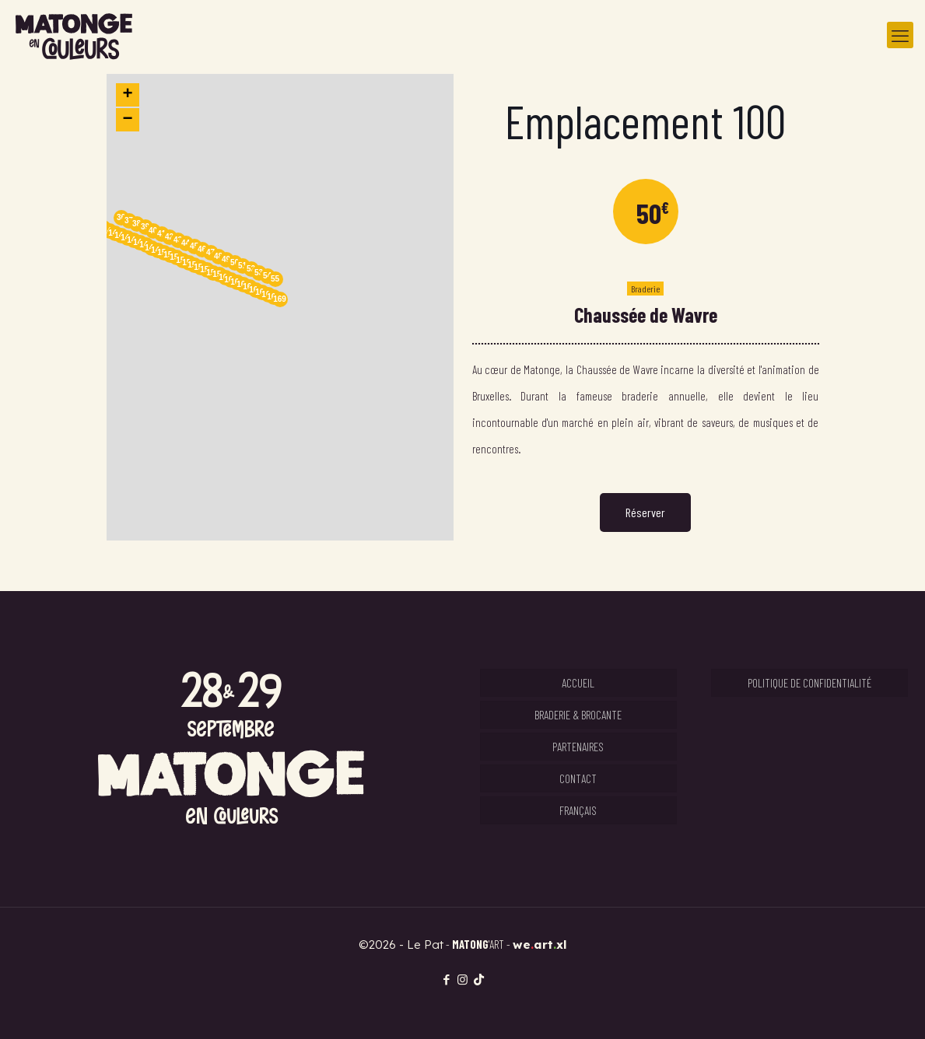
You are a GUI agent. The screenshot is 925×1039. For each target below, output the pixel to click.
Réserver (645, 512)
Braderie (645, 288)
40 (153, 230)
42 (169, 237)
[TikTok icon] (479, 979)
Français (578, 810)
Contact (578, 778)
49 (226, 259)
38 (136, 223)
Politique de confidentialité (809, 683)
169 (279, 299)
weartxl (540, 944)
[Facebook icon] (446, 979)
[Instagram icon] (462, 979)
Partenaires (578, 747)
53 (258, 272)
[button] (280, 307)
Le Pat (425, 944)
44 (185, 243)
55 (275, 279)
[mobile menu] (900, 35)
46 (202, 249)
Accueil (578, 683)
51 (242, 265)
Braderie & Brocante (578, 715)
